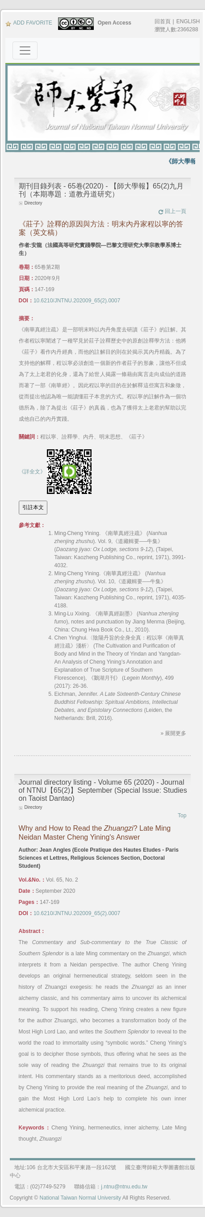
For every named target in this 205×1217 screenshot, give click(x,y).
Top (182, 815)
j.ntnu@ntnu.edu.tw (124, 1187)
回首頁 (163, 21)
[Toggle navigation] (25, 50)
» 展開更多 (173, 733)
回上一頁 (172, 211)
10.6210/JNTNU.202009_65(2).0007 (76, 300)
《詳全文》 (32, 471)
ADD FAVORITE (28, 23)
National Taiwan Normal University (80, 1198)
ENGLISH (188, 21)
